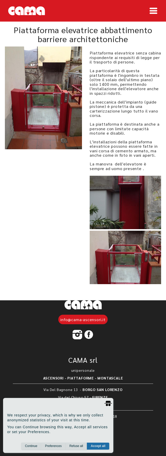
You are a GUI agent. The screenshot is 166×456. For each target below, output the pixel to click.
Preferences (53, 446)
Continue (31, 446)
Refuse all (76, 446)
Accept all (98, 446)
